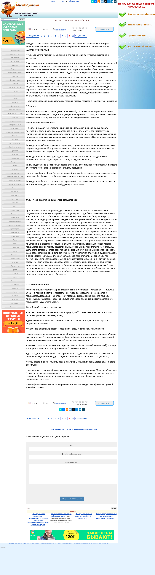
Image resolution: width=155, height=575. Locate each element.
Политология (15, 218)
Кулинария (14, 151)
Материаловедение (15, 180)
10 (73, 36)
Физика (15, 277)
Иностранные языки (14, 125)
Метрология (15, 199)
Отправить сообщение (71, 499)
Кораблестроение (15, 147)
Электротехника (15, 307)
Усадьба (15, 273)
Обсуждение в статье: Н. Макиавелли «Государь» (74, 429)
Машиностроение (15, 184)
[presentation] (46, 491)
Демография (15, 106)
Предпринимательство (15, 72)
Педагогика (15, 214)
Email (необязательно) (71, 454)
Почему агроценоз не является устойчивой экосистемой (83, 516)
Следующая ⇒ (81, 36)
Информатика (14, 128)
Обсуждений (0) (61, 30)
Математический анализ (15, 177)
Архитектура (15, 65)
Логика (15, 165)
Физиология (15, 281)
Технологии (15, 266)
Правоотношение (15, 221)
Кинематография (15, 143)
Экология (15, 299)
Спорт (15, 251)
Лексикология (15, 158)
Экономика (14, 303)
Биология (15, 76)
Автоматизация (15, 50)
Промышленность (15, 232)
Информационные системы (15, 132)
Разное (15, 244)
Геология (15, 98)
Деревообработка (15, 110)
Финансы (15, 288)
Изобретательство (15, 121)
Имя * (71, 446)
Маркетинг (15, 169)
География (14, 95)
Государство (15, 102)
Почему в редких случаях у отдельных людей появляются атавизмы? (106, 516)
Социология (15, 247)
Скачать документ (104, 29)
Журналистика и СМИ (15, 113)
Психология (15, 236)
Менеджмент (15, 191)
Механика (15, 203)
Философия (15, 284)
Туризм (15, 270)
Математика (15, 173)
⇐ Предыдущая (33, 36)
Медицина (15, 188)
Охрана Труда (14, 210)
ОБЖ (15, 206)
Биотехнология (15, 80)
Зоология (15, 117)
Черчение (15, 296)
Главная (52, 1)
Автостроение (14, 54)
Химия (15, 292)
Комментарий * (71, 462)
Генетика (15, 91)
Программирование (15, 225)
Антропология (14, 58)
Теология (15, 262)
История (15, 139)
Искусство (15, 136)
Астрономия (15, 69)
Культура (15, 154)
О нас (62, 1)
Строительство (15, 258)
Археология (15, 61)
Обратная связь (74, 1)
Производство (14, 229)
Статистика (15, 255)
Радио (15, 240)
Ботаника (15, 84)
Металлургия (15, 195)
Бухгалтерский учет (15, 87)
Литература (15, 162)
